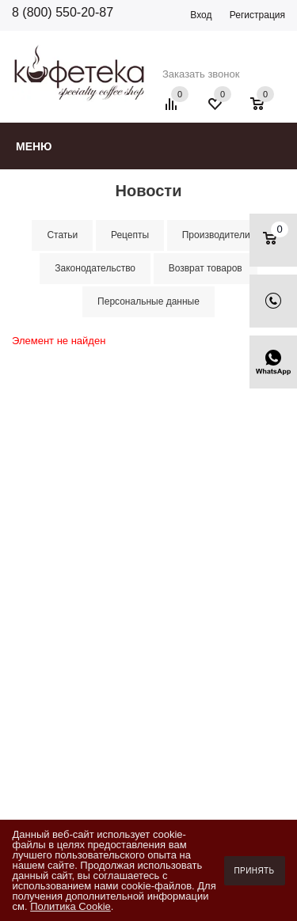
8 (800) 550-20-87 (62, 12)
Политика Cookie (70, 906)
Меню (34, 146)
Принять (254, 870)
